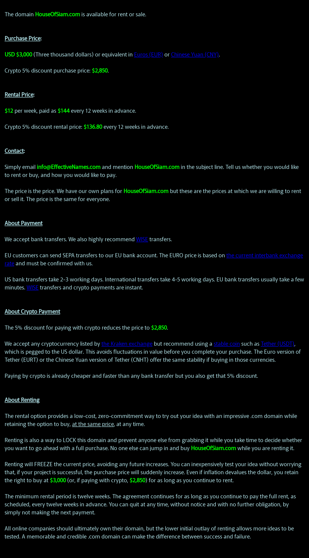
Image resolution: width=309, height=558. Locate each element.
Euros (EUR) (148, 54)
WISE (142, 239)
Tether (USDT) (277, 343)
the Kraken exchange (126, 343)
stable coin (227, 343)
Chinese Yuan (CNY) (195, 54)
